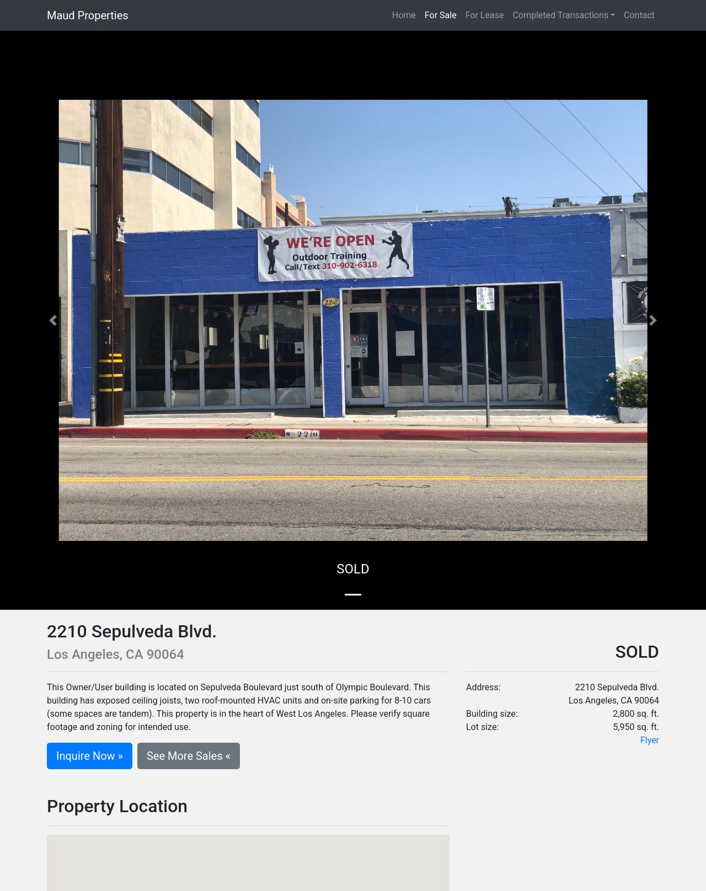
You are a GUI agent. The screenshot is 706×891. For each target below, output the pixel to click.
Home (406, 14)
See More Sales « (189, 756)
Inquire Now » (89, 756)
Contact (639, 15)
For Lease (485, 15)
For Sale (441, 15)
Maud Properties (88, 15)
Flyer (649, 740)
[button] (53, 320)
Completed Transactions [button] (560, 15)
